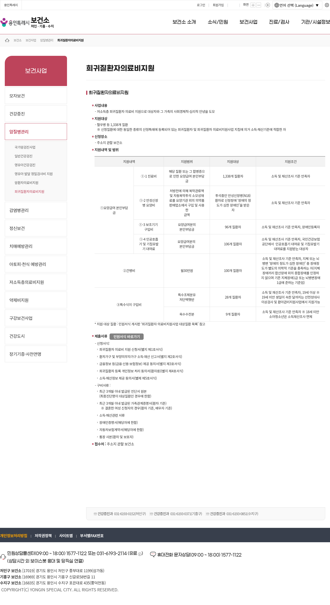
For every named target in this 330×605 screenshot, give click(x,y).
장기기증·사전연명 (25, 354)
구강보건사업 (20, 318)
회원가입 (218, 5)
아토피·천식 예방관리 (27, 264)
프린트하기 (234, 5)
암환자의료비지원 (26, 182)
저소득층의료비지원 (26, 282)
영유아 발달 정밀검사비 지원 (34, 173)
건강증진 (17, 113)
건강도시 (17, 336)
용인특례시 (11, 5)
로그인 (201, 5)
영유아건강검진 (25, 164)
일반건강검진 (23, 156)
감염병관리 (18, 210)
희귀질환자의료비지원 (29, 191)
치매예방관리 (20, 246)
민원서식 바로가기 (126, 336)
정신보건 (17, 228)
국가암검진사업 (25, 147)
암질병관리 (18, 131)
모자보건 (17, 95)
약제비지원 (18, 300)
